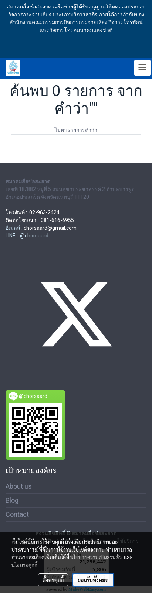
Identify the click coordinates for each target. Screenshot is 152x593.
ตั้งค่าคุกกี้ (53, 579)
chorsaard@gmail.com (50, 228)
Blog (12, 500)
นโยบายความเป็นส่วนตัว (96, 557)
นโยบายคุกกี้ (24, 565)
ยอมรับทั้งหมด (93, 579)
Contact (17, 514)
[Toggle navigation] (142, 68)
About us (19, 486)
